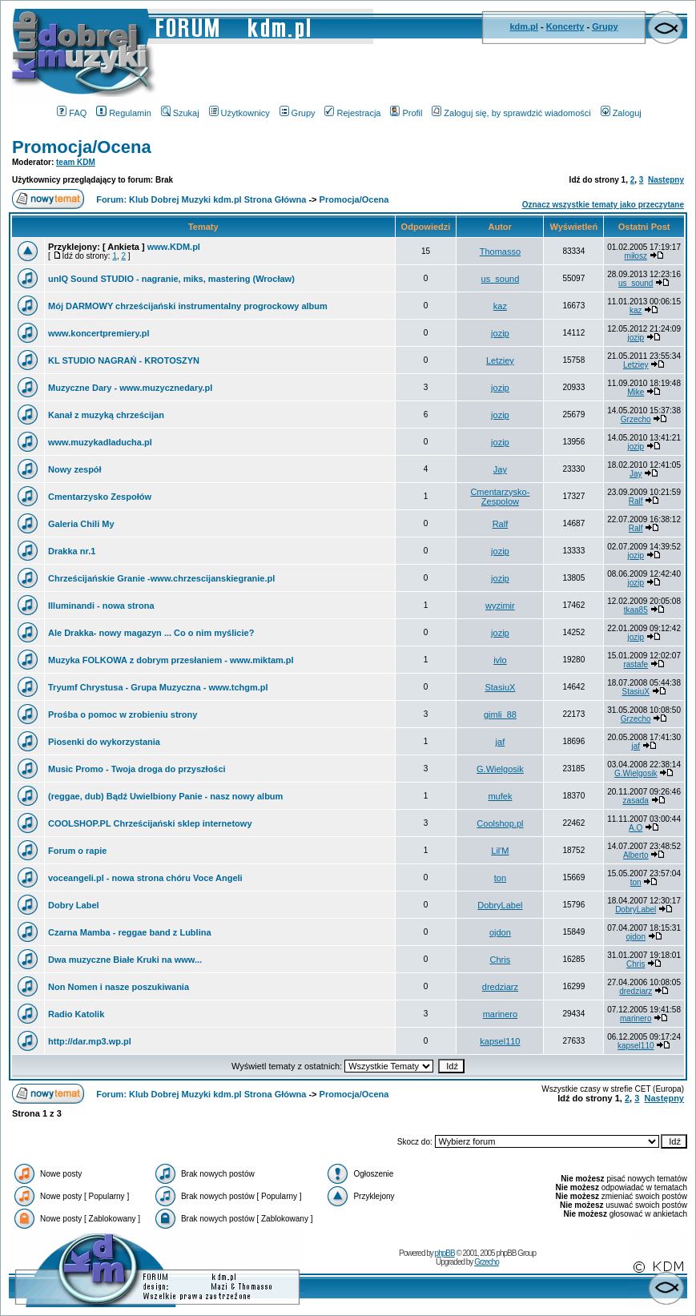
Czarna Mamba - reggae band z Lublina (129, 932)
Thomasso (500, 251)
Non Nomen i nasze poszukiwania (118, 987)
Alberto (636, 855)
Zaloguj (621, 113)
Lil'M (500, 850)
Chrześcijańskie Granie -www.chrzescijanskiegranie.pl (161, 578)
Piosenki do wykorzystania (104, 742)
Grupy (605, 26)
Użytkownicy (239, 113)
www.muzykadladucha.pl (100, 442)
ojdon (500, 932)
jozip (500, 333)
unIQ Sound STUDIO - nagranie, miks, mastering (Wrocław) (171, 279)
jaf (500, 742)
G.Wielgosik (500, 769)
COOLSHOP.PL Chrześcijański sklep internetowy (150, 823)
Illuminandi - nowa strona (101, 605)
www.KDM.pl (173, 247)
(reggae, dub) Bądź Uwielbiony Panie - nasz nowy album (165, 796)
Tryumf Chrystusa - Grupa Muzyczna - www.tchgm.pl (158, 687)
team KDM (75, 162)
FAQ (71, 113)
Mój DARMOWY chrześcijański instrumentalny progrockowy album (188, 306)
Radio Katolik (76, 1014)
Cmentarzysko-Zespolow (499, 496)
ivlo (500, 660)
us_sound (500, 279)
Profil (406, 113)
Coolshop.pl (500, 823)
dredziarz (500, 987)
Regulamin (123, 113)
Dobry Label (73, 905)
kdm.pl (523, 26)
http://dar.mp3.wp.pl (89, 1041)
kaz (500, 306)
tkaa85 (636, 610)
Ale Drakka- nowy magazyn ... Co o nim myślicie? (151, 633)
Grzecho (636, 419)
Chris (500, 959)
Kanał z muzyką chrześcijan (106, 415)
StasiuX (500, 687)
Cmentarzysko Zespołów (99, 496)
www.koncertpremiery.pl (99, 333)
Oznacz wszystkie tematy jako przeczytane (603, 204)
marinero (500, 1014)
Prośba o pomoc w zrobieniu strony (122, 714)
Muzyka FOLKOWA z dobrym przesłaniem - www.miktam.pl (171, 660)
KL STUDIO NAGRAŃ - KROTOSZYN (123, 360)
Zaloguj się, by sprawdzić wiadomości (511, 113)
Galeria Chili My (81, 524)
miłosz (636, 256)
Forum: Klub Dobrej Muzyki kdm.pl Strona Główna (201, 199)
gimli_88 (500, 714)
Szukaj (180, 113)
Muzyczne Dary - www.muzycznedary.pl (130, 387)
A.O (635, 827)
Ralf (636, 501)
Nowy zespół (75, 469)
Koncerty (565, 26)
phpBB (445, 1253)
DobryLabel (499, 905)
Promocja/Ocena (81, 147)
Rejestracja (352, 113)
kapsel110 (500, 1041)
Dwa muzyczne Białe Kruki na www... (125, 959)
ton (500, 878)
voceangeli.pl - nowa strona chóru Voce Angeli (145, 878)
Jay (500, 469)
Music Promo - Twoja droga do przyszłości (137, 769)
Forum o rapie (77, 850)
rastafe (635, 664)
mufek (500, 796)
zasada (636, 800)
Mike (635, 392)
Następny (666, 179)
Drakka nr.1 (71, 551)
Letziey (500, 360)
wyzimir (500, 605)
